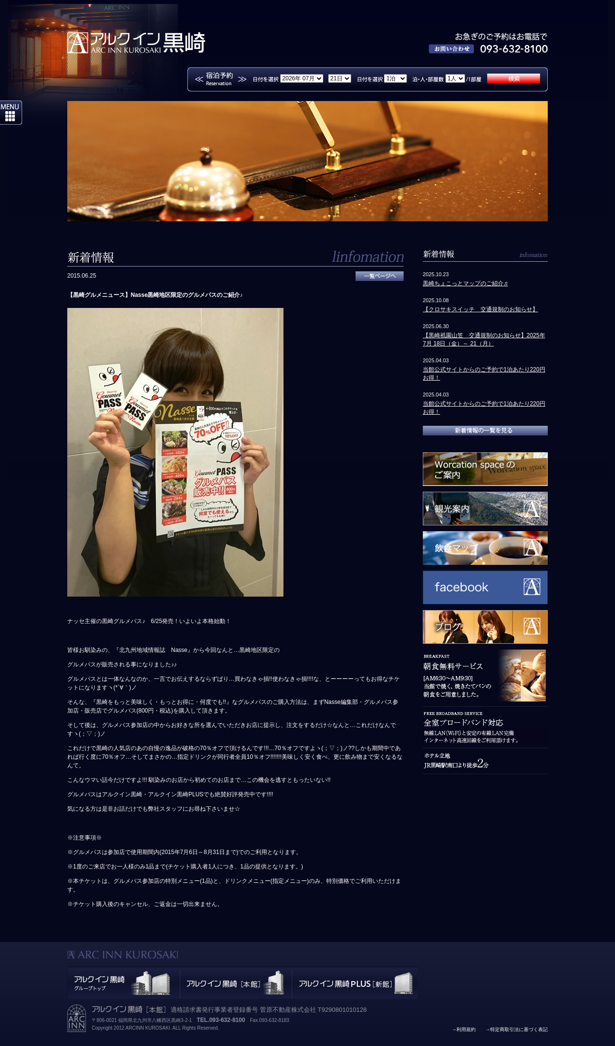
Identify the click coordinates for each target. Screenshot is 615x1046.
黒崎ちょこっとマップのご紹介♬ (465, 283)
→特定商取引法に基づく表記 (516, 1029)
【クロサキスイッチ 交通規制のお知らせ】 (480, 309)
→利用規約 (464, 1029)
